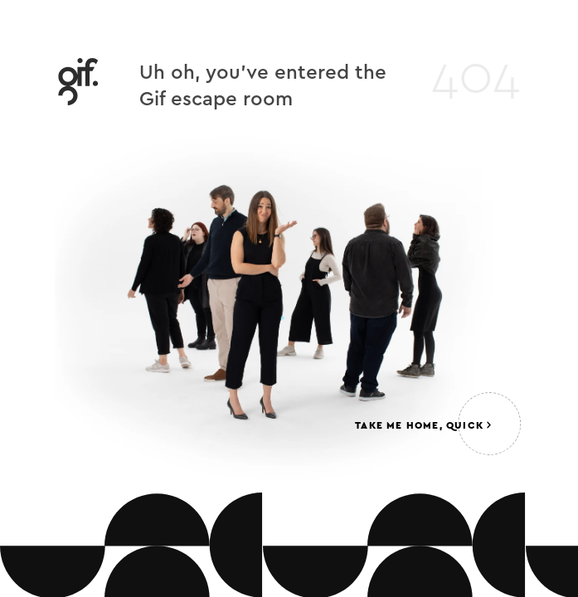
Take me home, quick (423, 425)
